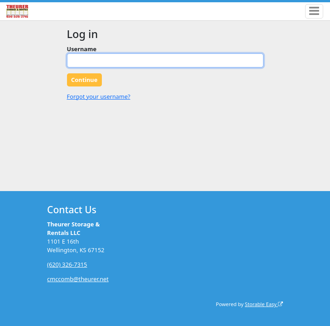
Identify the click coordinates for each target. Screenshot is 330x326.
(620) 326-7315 (67, 264)
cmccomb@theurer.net (78, 279)
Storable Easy (264, 304)
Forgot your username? (98, 96)
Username (82, 49)
